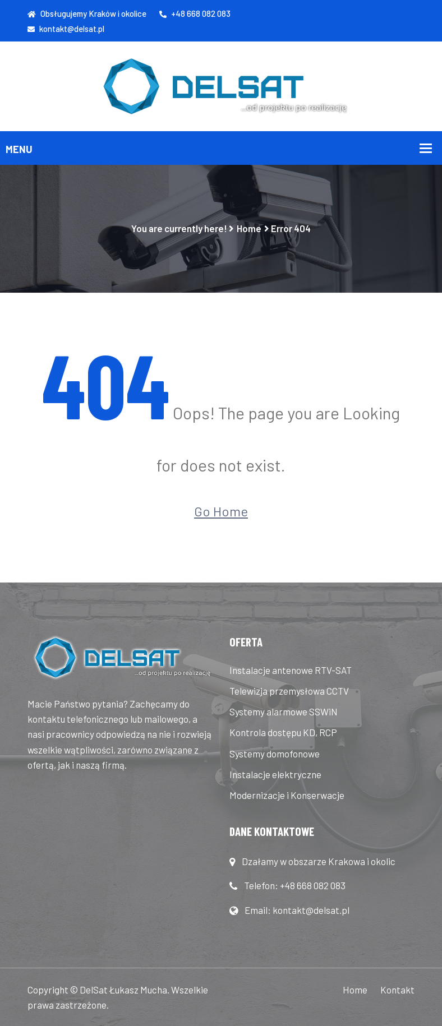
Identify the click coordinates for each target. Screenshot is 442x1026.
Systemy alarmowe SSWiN (283, 711)
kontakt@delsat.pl (65, 29)
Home (249, 228)
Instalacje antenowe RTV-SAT (290, 670)
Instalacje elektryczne (275, 774)
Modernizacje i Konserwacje (286, 795)
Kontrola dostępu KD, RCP (283, 732)
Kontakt (397, 989)
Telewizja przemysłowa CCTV (289, 690)
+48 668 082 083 (195, 13)
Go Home (221, 511)
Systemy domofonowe (274, 753)
